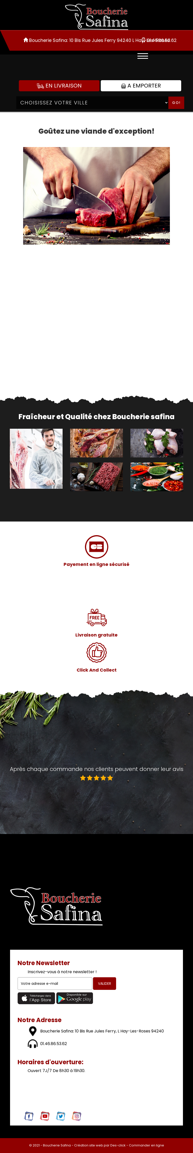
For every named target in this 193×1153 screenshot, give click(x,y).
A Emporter (141, 86)
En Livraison (59, 86)
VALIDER (104, 983)
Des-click (118, 1145)
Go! (176, 102)
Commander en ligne (146, 1145)
